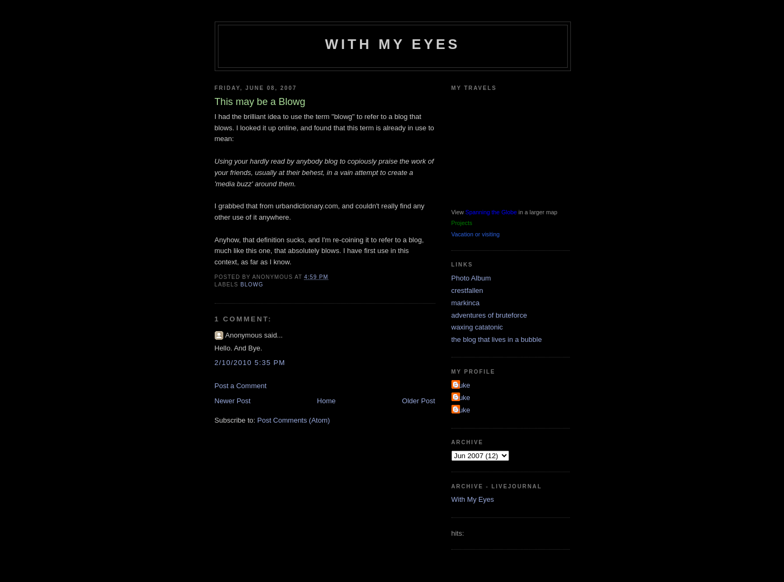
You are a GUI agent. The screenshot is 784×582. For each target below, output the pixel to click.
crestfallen (467, 290)
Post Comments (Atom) (293, 420)
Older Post (418, 401)
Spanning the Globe (491, 212)
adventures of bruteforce (489, 315)
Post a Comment (241, 386)
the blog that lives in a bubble (496, 339)
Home (326, 401)
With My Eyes (392, 44)
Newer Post (233, 401)
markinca (465, 303)
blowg (252, 285)
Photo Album (471, 278)
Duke (462, 385)
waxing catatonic (477, 327)
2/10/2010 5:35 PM (250, 363)
